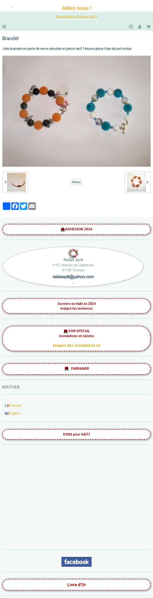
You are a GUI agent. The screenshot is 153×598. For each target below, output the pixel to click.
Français (13, 405)
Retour (76, 182)
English (12, 413)
